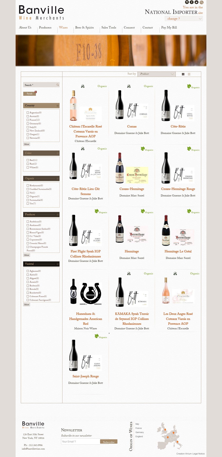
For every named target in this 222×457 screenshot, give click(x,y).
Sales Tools (108, 28)
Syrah (31, 94)
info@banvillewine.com (33, 449)
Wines (63, 28)
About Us (25, 28)
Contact (148, 28)
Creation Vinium (184, 453)
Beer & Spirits (84, 28)
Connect (129, 28)
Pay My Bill (169, 28)
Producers (45, 28)
